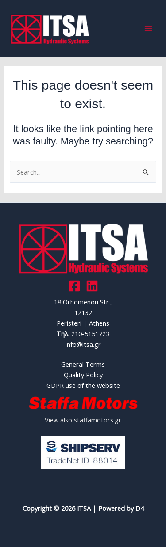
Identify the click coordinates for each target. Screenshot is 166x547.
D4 (139, 508)
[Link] (92, 286)
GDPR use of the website (83, 385)
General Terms (83, 364)
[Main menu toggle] (148, 28)
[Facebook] (74, 286)
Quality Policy (83, 374)
